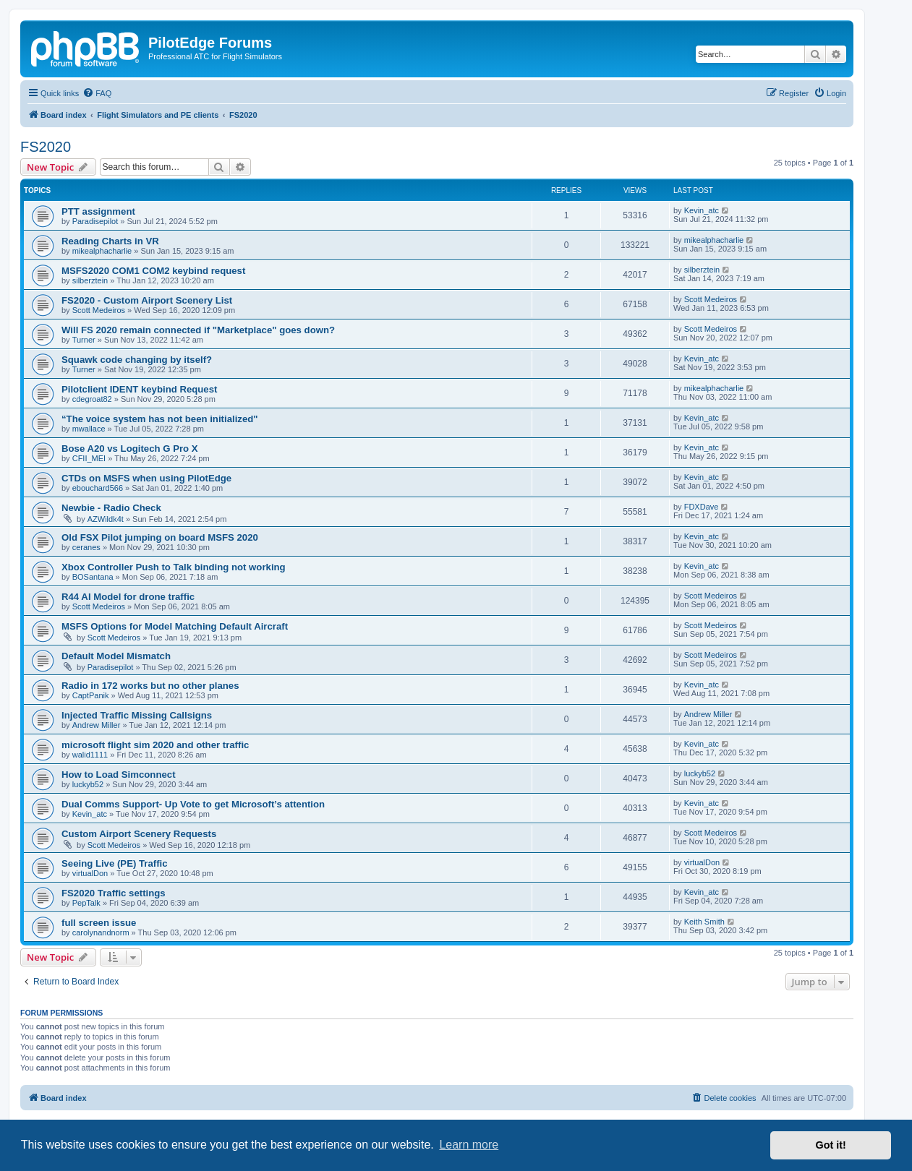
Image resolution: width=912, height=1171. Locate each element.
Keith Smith (704, 921)
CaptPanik (90, 695)
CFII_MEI (89, 458)
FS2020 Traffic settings (113, 893)
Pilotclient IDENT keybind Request (139, 389)
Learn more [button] (468, 1144)
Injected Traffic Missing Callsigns (136, 715)
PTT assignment (98, 211)
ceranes (86, 547)
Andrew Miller (96, 725)
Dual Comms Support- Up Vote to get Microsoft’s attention (193, 804)
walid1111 (90, 754)
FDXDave (701, 506)
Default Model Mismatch (116, 656)
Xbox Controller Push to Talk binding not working (173, 567)
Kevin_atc (701, 210)
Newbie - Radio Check (111, 507)
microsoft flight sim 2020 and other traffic (155, 744)
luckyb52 (87, 784)
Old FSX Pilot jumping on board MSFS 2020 (159, 537)
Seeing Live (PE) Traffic (114, 863)
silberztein (90, 280)
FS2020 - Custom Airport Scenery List (146, 300)
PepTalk (86, 902)
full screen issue (98, 922)
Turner (83, 339)
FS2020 (45, 147)
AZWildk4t (106, 519)
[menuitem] (96, 93)
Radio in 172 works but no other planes (150, 685)
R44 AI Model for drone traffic (128, 596)
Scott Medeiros (98, 310)
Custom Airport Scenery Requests (138, 833)
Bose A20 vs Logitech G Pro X (129, 448)
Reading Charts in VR (110, 241)
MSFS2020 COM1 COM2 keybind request (153, 270)
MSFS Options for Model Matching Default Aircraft (174, 626)
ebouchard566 (97, 488)
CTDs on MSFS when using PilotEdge (146, 478)
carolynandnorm (100, 932)
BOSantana (93, 576)
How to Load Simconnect (118, 774)
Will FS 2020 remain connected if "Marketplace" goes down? (198, 330)
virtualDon (90, 873)
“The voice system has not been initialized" (159, 418)
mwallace (89, 428)
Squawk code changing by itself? (136, 359)
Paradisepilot (95, 221)
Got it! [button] (831, 1145)
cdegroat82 (92, 399)
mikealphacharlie (102, 250)
